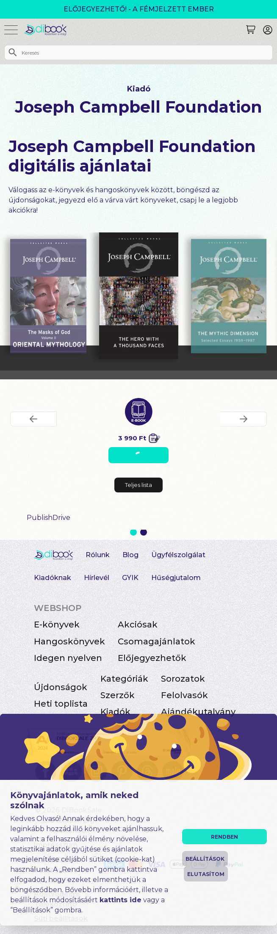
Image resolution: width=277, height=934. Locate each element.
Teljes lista (138, 484)
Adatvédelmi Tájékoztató (56, 899)
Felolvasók (184, 695)
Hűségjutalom (176, 578)
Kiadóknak (52, 578)
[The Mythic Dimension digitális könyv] (229, 296)
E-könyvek (57, 624)
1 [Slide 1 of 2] (133, 532)
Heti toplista (61, 704)
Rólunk (98, 555)
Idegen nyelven (68, 658)
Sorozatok (183, 679)
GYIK (130, 578)
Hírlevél (96, 578)
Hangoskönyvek (69, 641)
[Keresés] (251, 30)
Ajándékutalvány (198, 712)
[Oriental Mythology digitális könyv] (48, 296)
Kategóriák (124, 679)
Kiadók (115, 712)
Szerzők (117, 695)
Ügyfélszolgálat (178, 555)
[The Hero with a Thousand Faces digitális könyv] (138, 295)
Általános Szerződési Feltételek (53, 869)
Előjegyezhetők (152, 658)
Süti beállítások (61, 919)
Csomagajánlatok (156, 641)
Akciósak (138, 624)
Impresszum (56, 845)
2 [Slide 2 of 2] (143, 532)
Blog (130, 555)
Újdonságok (60, 687)
